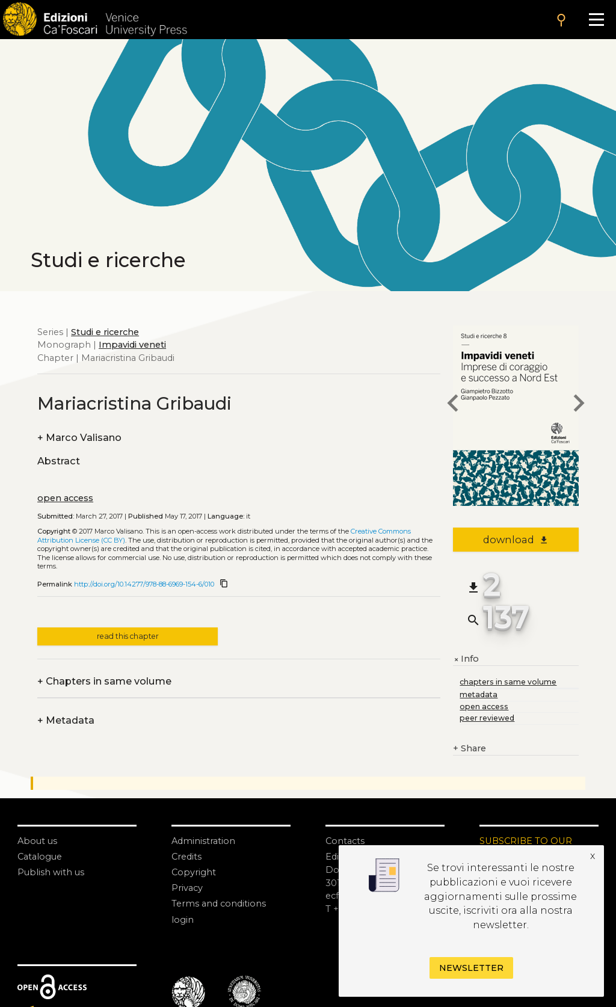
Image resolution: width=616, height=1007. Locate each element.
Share (469, 749)
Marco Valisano (79, 438)
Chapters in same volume (104, 681)
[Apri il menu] (596, 19)
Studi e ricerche (105, 332)
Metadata (65, 720)
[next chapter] (578, 404)
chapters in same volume (508, 681)
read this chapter (128, 636)
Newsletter (471, 967)
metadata (478, 694)
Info (466, 659)
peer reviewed (487, 717)
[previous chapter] (453, 404)
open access (65, 498)
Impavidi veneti (132, 344)
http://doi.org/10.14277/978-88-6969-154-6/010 (144, 584)
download (516, 540)
